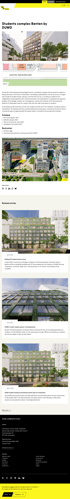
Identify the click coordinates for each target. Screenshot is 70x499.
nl (62, 5)
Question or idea (6, 456)
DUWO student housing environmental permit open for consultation (25, 393)
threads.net (3, 188)
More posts (5, 410)
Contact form (6, 444)
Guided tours (5, 466)
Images (37, 466)
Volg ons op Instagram (11, 478)
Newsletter (38, 460)
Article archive (39, 458)
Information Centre (60, 2)
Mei (11, 131)
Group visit (4, 464)
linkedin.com (9, 188)
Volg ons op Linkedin (19, 478)
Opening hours (6, 439)
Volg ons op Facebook (7, 478)
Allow (6, 494)
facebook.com (6, 188)
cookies (12, 487)
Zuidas (44, 2)
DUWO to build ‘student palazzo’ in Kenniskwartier (20, 327)
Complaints (5, 458)
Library (37, 464)
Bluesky (16, 188)
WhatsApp (12, 188)
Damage (4, 460)
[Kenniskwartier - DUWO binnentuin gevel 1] (35, 46)
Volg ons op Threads (3, 478)
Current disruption (40, 456)
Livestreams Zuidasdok (41, 462)
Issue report (5, 462)
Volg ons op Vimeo (15, 478)
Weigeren (18, 494)
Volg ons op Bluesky (23, 478)
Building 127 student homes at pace (15, 259)
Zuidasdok (51, 2)
